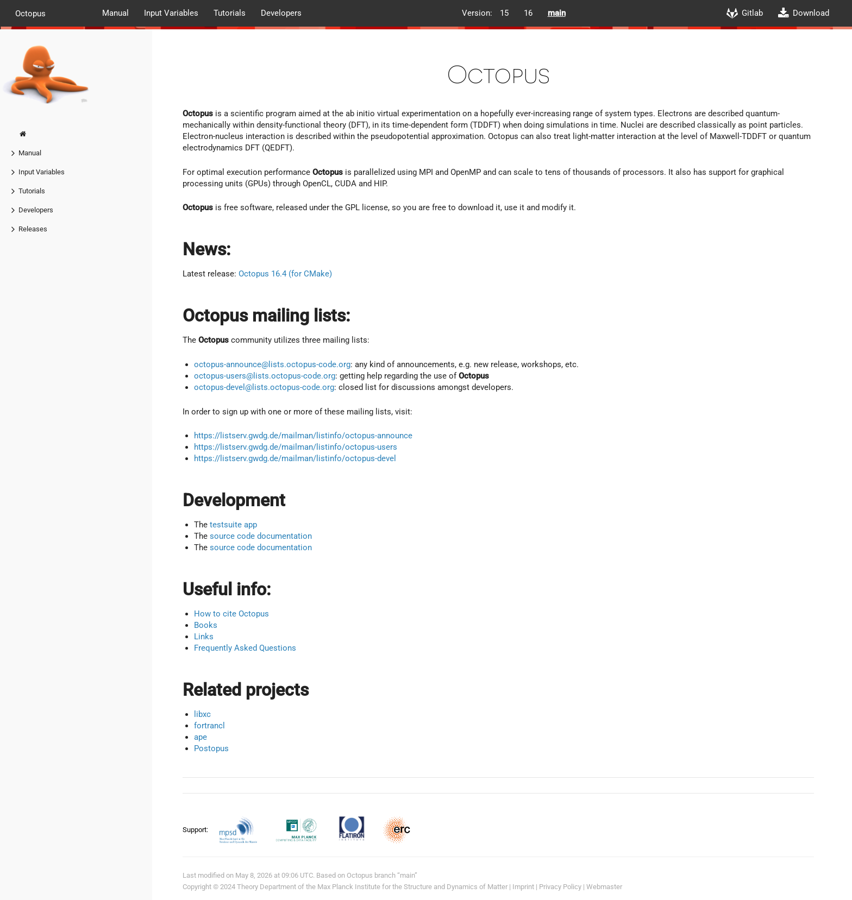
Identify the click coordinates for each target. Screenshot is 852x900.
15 (504, 13)
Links (204, 636)
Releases (32, 229)
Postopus (211, 748)
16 (528, 13)
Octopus (30, 13)
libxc (202, 714)
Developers (281, 13)
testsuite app (233, 525)
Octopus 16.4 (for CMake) (285, 274)
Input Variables (171, 13)
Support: (196, 829)
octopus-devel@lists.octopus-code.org (264, 387)
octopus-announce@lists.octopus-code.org (272, 364)
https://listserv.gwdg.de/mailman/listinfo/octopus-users (295, 447)
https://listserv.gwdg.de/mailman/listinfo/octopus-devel (295, 458)
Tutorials (230, 13)
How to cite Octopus (231, 614)
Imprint (523, 887)
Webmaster (604, 887)
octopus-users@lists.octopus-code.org (264, 376)
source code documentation (261, 536)
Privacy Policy (560, 887)
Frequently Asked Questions (245, 648)
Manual (115, 13)
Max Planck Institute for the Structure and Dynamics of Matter (412, 887)
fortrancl (209, 726)
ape (200, 737)
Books (205, 625)
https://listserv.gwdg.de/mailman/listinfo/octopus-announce (303, 435)
